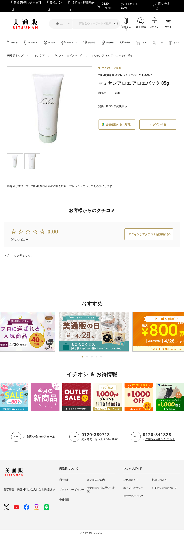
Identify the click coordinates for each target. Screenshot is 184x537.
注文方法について (133, 496)
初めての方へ (159, 479)
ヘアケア (49, 42)
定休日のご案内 (96, 479)
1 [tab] (83, 357)
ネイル (141, 42)
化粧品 (124, 42)
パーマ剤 (11, 42)
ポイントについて (133, 487)
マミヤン (106, 68)
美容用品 (89, 42)
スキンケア (38, 55)
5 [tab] (101, 357)
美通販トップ (15, 55)
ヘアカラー (30, 42)
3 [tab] (92, 357)
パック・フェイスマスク (68, 55)
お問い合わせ (163, 6)
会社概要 (64, 499)
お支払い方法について (164, 487)
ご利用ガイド (130, 479)
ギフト (173, 42)
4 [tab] (97, 357)
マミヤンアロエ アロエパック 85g (111, 55)
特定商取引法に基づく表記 (101, 489)
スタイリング (69, 42)
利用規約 (64, 479)
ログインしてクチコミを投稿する (149, 245)
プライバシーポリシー (71, 489)
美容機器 (107, 42)
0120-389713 (95, 434)
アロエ (117, 68)
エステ (157, 42)
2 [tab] (87, 357)
